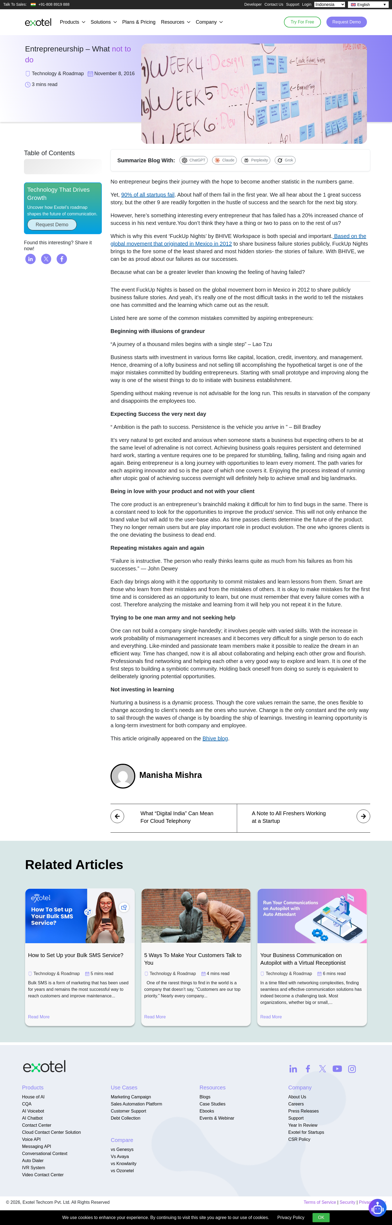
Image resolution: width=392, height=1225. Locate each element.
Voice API (31, 1139)
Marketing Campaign (131, 1097)
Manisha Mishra (172, 775)
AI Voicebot (33, 1111)
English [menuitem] (363, 4)
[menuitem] (368, 4)
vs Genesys (122, 1149)
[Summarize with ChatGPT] (193, 160)
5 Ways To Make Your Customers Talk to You (193, 959)
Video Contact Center (43, 1174)
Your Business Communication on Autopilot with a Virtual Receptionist (302, 959)
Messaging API (36, 1146)
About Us (297, 1097)
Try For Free (299, 22)
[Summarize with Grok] (285, 160)
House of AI (33, 1097)
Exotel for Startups (306, 1132)
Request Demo (345, 22)
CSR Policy (299, 1139)
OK (321, 1217)
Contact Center (36, 1125)
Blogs (205, 1097)
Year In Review (302, 1125)
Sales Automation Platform (136, 1104)
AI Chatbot (32, 1118)
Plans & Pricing (138, 22)
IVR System (33, 1167)
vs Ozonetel (122, 1170)
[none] (368, 4)
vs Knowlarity (123, 1163)
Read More (39, 1017)
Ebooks (207, 1111)
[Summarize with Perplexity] (255, 160)
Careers (296, 1104)
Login (306, 4)
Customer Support (128, 1111)
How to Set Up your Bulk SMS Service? (75, 955)
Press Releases (303, 1111)
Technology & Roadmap (56, 973)
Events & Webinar (217, 1118)
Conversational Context (44, 1153)
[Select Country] (329, 4)
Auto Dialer (33, 1160)
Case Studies (212, 1104)
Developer (253, 4)
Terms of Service (320, 1202)
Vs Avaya (120, 1156)
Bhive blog (215, 738)
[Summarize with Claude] (224, 160)
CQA (27, 1104)
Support (292, 4)
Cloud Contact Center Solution (51, 1132)
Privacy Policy (291, 1217)
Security (348, 1202)
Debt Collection (125, 1118)
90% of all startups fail (147, 195)
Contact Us (273, 4)
